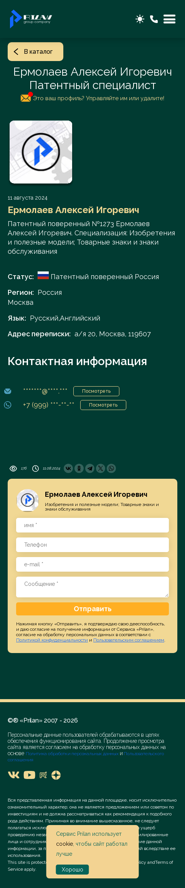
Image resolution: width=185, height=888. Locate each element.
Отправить (93, 609)
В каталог (33, 51)
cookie (64, 844)
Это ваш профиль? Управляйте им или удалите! (92, 97)
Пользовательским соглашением (128, 640)
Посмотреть (96, 391)
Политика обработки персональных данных (73, 753)
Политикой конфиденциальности (52, 640)
